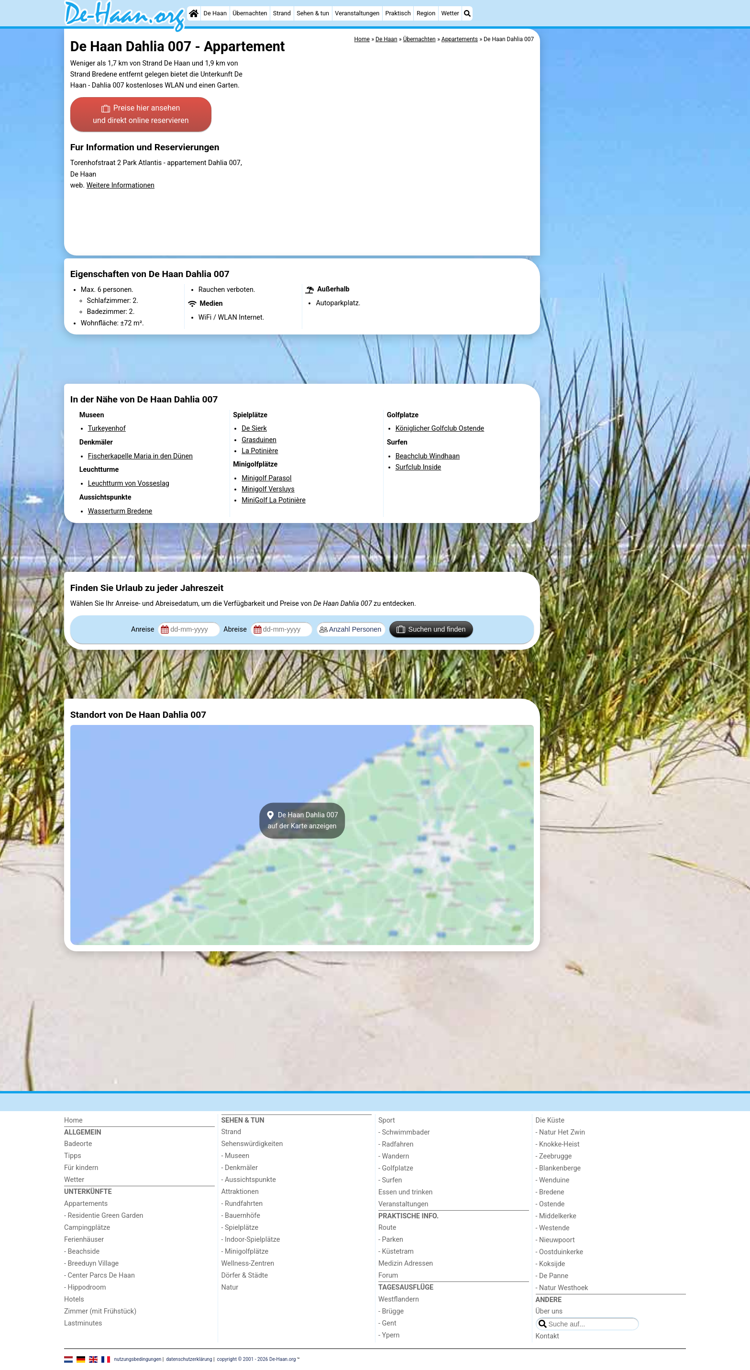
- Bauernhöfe (240, 1216)
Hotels (74, 1299)
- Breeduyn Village (91, 1263)
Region (426, 13)
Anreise (143, 629)
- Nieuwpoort (555, 1240)
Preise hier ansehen (140, 114)
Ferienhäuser (84, 1240)
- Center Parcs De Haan (99, 1275)
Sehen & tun (313, 13)
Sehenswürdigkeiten (252, 1144)
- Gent (387, 1323)
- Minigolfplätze (245, 1251)
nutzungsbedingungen (138, 1358)
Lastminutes (83, 1323)
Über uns (549, 1311)
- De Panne (552, 1276)
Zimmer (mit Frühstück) (100, 1311)
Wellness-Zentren (248, 1263)
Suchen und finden (431, 629)
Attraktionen (240, 1192)
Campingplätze (87, 1228)
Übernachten (249, 13)
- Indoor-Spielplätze (250, 1240)
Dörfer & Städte (244, 1275)
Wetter (450, 13)
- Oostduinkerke (560, 1252)
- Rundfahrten (242, 1204)
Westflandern (398, 1299)
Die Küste (550, 1120)
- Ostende (550, 1204)
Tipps (72, 1156)
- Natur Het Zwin (560, 1132)
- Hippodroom (85, 1287)
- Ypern (388, 1335)
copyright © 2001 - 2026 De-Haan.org (256, 1358)
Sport (386, 1120)
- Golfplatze (395, 1168)
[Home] (193, 13)
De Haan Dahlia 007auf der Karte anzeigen (302, 820)
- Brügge (391, 1311)
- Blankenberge (558, 1168)
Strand (282, 13)
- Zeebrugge (554, 1156)
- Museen (235, 1156)
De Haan (215, 13)
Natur (230, 1287)
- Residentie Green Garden (103, 1216)
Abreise (235, 629)
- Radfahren (395, 1144)
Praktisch (397, 13)
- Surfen (390, 1180)
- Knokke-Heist (558, 1144)
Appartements (86, 1204)
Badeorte (78, 1144)
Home (73, 1120)
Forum (388, 1275)
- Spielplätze (240, 1228)
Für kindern (81, 1168)
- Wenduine (553, 1180)
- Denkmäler (239, 1168)
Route (387, 1228)
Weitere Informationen (120, 185)
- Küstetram (396, 1251)
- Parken (390, 1240)
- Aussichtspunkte (248, 1180)
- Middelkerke (556, 1216)
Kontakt (548, 1336)
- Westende (553, 1228)
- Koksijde (550, 1264)
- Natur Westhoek (562, 1288)
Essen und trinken (405, 1192)
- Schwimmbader (404, 1132)
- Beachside (81, 1251)
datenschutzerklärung (189, 1358)
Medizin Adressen (405, 1263)
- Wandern (393, 1156)
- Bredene (550, 1192)
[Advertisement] (614, 248)
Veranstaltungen (357, 13)
